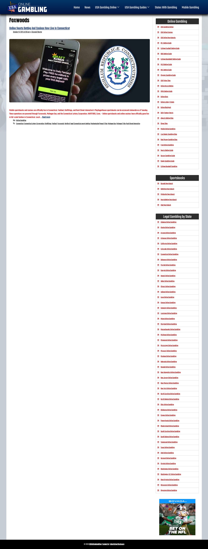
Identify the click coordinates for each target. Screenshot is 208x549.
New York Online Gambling (169, 388)
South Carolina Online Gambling (170, 431)
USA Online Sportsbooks (168, 37)
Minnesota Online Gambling (169, 340)
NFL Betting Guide (166, 43)
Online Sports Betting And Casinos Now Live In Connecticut (39, 28)
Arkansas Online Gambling (169, 238)
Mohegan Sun (112, 123)
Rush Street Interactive (133, 123)
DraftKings (48, 123)
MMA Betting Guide (166, 91)
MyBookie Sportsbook (168, 194)
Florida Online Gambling (168, 265)
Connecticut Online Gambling (169, 254)
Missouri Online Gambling (169, 351)
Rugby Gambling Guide (167, 161)
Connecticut (19, 123)
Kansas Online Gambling (168, 302)
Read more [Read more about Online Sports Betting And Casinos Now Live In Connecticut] (46, 117)
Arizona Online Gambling (168, 232)
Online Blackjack (166, 107)
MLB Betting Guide (166, 64)
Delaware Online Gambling (169, 259)
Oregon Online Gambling (168, 415)
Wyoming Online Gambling (169, 490)
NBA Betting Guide (166, 53)
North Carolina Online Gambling (170, 393)
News (87, 7)
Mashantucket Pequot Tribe (98, 123)
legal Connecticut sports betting (80, 123)
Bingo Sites (164, 123)
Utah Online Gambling (167, 452)
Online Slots (164, 96)
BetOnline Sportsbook (167, 189)
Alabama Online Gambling (168, 222)
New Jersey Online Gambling (169, 377)
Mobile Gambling (190, 7)
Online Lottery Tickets (167, 102)
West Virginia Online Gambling (170, 479)
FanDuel (54, 123)
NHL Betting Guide (166, 69)
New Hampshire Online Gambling (171, 372)
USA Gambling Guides (137, 7)
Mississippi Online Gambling (169, 345)
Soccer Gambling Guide (168, 155)
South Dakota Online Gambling (170, 436)
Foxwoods (60, 123)
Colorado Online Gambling (169, 249)
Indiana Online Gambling (168, 291)
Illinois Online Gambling (168, 286)
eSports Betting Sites (167, 118)
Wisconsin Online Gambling (169, 485)
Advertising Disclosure (117, 544)
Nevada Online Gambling (168, 367)
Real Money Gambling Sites (169, 139)
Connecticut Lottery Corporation (34, 123)
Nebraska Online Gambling (169, 361)
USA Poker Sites (166, 80)
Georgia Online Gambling (168, 270)
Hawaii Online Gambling (168, 275)
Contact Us (105, 544)
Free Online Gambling (167, 145)
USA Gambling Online (107, 7)
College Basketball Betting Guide (171, 59)
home (77, 7)
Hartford (67, 123)
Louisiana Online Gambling (169, 313)
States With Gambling (166, 7)
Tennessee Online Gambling (169, 442)
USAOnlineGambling (95, 544)
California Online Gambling (169, 243)
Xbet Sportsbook (166, 205)
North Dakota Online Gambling (170, 399)
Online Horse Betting (167, 86)
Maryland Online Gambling (169, 324)
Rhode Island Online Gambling (170, 426)
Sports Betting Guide (167, 150)
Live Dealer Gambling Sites (169, 134)
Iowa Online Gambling (167, 297)
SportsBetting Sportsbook (169, 199)
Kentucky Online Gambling (169, 308)
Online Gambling (21, 120)
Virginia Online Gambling (168, 463)
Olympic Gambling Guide (168, 75)
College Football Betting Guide (170, 48)
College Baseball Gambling (169, 166)
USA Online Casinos (167, 32)
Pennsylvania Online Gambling (170, 420)
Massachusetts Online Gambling (170, 329)
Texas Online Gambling (168, 447)
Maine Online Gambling (168, 318)
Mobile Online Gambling (168, 129)
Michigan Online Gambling (169, 334)
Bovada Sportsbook (167, 183)
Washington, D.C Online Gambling (171, 474)
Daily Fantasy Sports (167, 112)
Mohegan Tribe (120, 123)
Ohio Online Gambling (167, 404)
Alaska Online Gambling (168, 227)
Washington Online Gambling (169, 469)
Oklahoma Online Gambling (169, 410)
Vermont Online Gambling (168, 458)
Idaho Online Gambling (167, 281)
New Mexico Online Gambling (170, 383)
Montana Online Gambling (168, 356)
